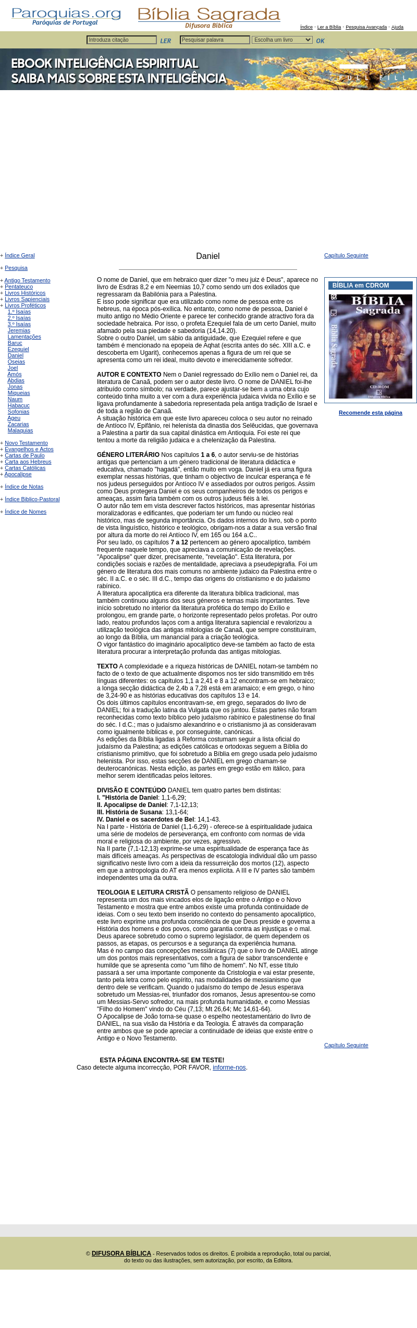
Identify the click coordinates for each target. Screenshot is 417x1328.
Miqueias (19, 393)
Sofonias (18, 411)
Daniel (15, 355)
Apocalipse (18, 474)
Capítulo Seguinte (346, 255)
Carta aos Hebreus (28, 461)
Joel (13, 368)
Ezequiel (18, 349)
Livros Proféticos (25, 305)
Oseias (16, 361)
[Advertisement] (208, 173)
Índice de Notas (24, 486)
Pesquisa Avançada (366, 27)
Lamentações (24, 336)
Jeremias (19, 330)
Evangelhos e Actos (29, 449)
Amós (14, 374)
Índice (306, 27)
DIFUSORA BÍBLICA (121, 1253)
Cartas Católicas (25, 468)
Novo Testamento (26, 443)
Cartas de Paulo (24, 455)
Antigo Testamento (28, 280)
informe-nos (229, 1067)
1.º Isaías (19, 311)
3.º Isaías (19, 324)
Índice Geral (19, 255)
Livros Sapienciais (27, 299)
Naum (15, 399)
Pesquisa (16, 268)
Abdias (15, 380)
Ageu (13, 418)
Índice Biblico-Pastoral (32, 499)
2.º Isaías (19, 318)
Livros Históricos (25, 293)
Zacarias (18, 424)
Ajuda (397, 27)
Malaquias (20, 430)
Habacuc (19, 405)
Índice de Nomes (25, 511)
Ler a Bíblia (329, 27)
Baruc (15, 343)
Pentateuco (19, 286)
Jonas (15, 386)
